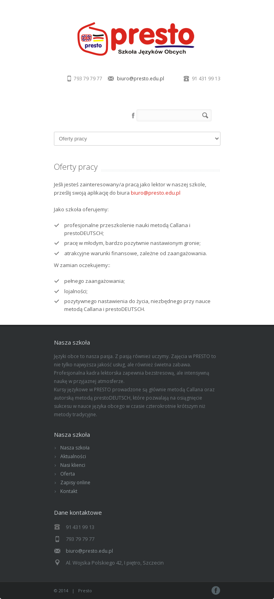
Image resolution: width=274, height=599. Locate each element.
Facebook (133, 115)
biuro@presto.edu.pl (140, 78)
